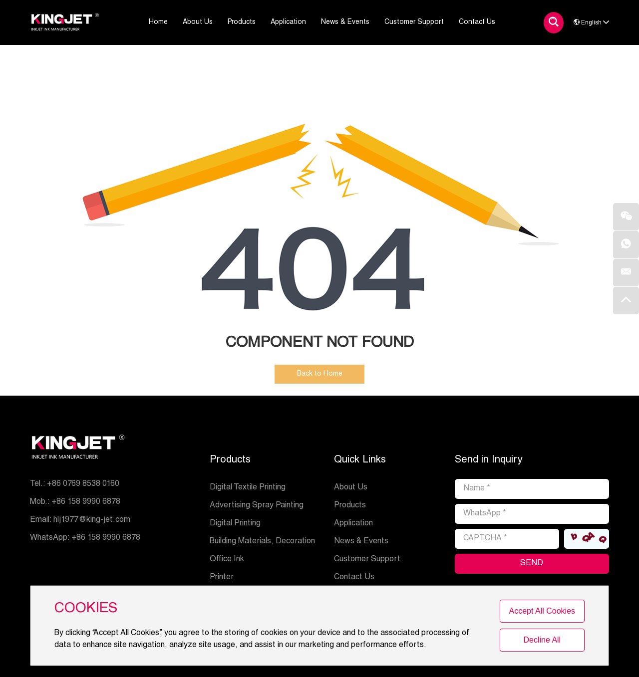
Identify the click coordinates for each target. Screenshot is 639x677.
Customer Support (367, 560)
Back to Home (319, 374)
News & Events (361, 542)
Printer (222, 578)
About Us (350, 488)
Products (230, 460)
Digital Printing (235, 524)
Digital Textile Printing (248, 488)
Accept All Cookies (542, 611)
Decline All (542, 640)
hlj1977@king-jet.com (91, 520)
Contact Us (354, 578)
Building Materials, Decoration (262, 542)
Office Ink (227, 560)
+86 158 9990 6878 (105, 538)
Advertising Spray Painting (257, 506)
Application (353, 524)
